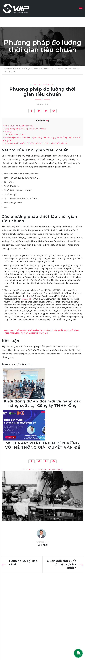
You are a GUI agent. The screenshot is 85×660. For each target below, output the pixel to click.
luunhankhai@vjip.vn (15, 627)
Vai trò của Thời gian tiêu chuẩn (17, 125)
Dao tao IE (28, 469)
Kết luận (7, 131)
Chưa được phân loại (42, 84)
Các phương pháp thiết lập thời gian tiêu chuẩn (25, 128)
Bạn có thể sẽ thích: (16, 134)
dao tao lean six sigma (50, 469)
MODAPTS (26, 299)
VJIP (29, 651)
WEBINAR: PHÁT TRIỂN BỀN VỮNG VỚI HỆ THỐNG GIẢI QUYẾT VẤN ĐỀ (35, 143)
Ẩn (47, 120)
